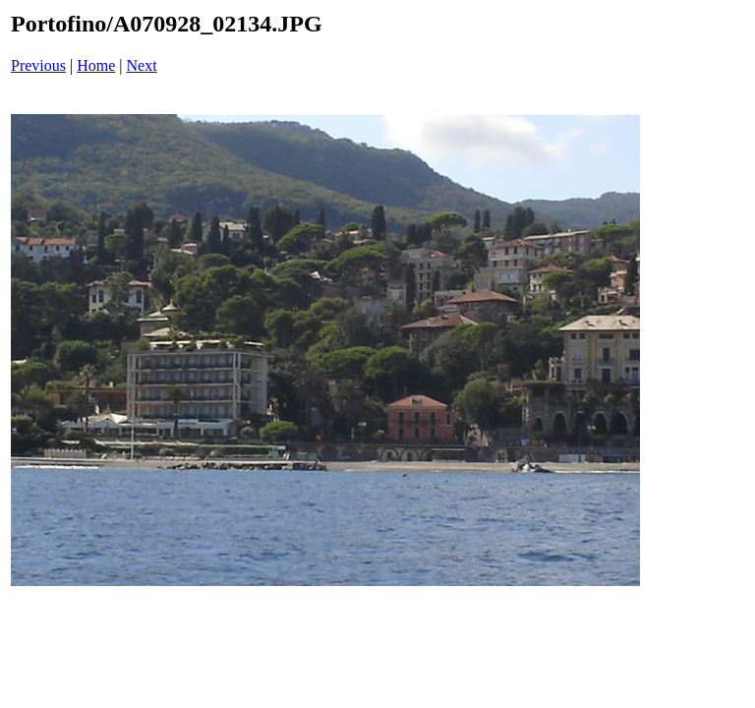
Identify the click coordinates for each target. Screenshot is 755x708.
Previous (38, 65)
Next (142, 65)
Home (96, 65)
